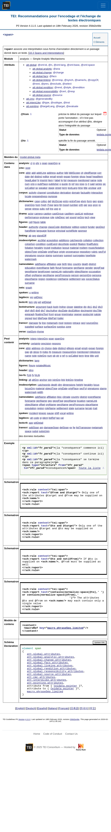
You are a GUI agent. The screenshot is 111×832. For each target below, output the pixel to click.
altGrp (35, 379)
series (98, 183)
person (75, 275)
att (31, 417)
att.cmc (30, 98)
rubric (94, 251)
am (41, 427)
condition (41, 244)
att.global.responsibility (45, 91)
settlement (75, 278)
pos (90, 204)
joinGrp (56, 379)
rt (88, 183)
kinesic (42, 413)
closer (69, 306)
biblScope (74, 172)
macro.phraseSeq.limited (65, 628)
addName (40, 264)
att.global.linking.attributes (50, 666)
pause (50, 413)
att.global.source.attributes (49, 674)
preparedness (39, 196)
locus (96, 384)
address (51, 172)
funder (91, 226)
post (27, 167)
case (37, 201)
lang (56, 204)
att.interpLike (33, 102)
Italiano (53, 708)
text (35, 318)
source (41, 255)
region (41, 278)
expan (67, 176)
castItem (69, 213)
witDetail (46, 302)
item (50, 180)
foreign (75, 176)
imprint (43, 180)
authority (33, 226)
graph (29, 287)
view (92, 217)
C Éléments (99, 42)
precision (46, 343)
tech (87, 217)
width (40, 392)
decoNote (63, 244)
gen (95, 201)
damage (33, 322)
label (57, 180)
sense (28, 208)
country (77, 264)
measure (72, 180)
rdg (35, 302)
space (28, 431)
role (52, 217)
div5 (32, 310)
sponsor (82, 230)
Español (41, 708)
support (68, 255)
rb (69, 183)
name (93, 180)
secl (83, 322)
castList (79, 213)
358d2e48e (74, 719)
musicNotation (96, 247)
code (36, 417)
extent (83, 226)
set (67, 217)
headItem (97, 176)
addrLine (41, 172)
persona (96, 275)
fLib (29, 375)
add (34, 172)
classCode (54, 226)
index (45, 351)
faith (52, 267)
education (30, 267)
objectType (31, 251)
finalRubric (92, 244)
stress (35, 208)
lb (50, 351)
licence (51, 230)
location (81, 400)
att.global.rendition (43, 87)
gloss (83, 176)
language (41, 230)
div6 (37, 310)
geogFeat (99, 267)
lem (31, 302)
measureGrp (69, 351)
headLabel (31, 180)
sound (73, 217)
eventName (42, 267)
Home (36, 733)
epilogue (88, 213)
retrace (76, 322)
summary (58, 255)
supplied (29, 326)
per (85, 204)
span (44, 163)
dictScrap (57, 201)
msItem (83, 247)
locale (28, 196)
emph (60, 176)
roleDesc (60, 217)
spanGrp (53, 163)
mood (66, 204)
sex (83, 278)
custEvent (51, 244)
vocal (63, 413)
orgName (37, 275)
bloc (70, 264)
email (53, 176)
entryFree (74, 201)
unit (99, 187)
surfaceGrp (50, 326)
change (43, 226)
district (92, 264)
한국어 (84, 708)
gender (89, 267)
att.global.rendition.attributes (51, 669)
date (27, 176)
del (32, 176)
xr (60, 208)
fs (33, 375)
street (58, 187)
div (84, 306)
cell (31, 222)
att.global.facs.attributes (47, 663)
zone (68, 326)
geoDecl (100, 226)
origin (62, 251)
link (63, 379)
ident (45, 417)
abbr (28, 172)
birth (64, 264)
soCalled (30, 187)
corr (99, 172)
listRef (52, 417)
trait (95, 408)
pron (95, 204)
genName (79, 267)
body (56, 306)
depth (54, 384)
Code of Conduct (52, 733)
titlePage (42, 318)
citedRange (90, 172)
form (89, 201)
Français (63, 708)
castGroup (58, 213)
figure (36, 222)
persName (48, 275)
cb (42, 348)
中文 (92, 708)
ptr (57, 355)
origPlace (53, 251)
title (85, 187)
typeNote (91, 255)
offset (28, 275)
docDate (63, 310)
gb (31, 351)
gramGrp (30, 204)
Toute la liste (90, 468)
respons (56, 343)
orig (32, 183)
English (20, 708)
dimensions (69, 384)
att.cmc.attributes (41, 677)
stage (51, 187)
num (27, 183)
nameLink (56, 271)
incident (33, 413)
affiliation (51, 264)
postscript (88, 314)
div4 (27, 310)
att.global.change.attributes (49, 660)
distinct (38, 176)
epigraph (30, 314)
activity (32, 192)
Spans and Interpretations (46, 52)
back (49, 306)
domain (76, 192)
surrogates (79, 255)
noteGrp (41, 355)
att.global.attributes (43, 654)
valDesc (38, 297)
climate (66, 396)
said (92, 183)
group (57, 314)
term (64, 187)
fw (40, 322)
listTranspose (83, 427)
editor (46, 176)
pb (54, 355)
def (49, 201)
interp (33, 338)
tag (58, 417)
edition (76, 226)
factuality (86, 192)
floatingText (41, 314)
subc (42, 208)
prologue (44, 217)
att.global (31, 64)
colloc (44, 201)
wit (39, 302)
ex (70, 427)
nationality (68, 271)
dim (60, 384)
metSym (31, 331)
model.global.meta (30, 157)
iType (50, 204)
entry (65, 201)
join (50, 379)
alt (30, 379)
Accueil (97, 37)
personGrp (85, 275)
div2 (95, 306)
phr (37, 163)
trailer (60, 318)
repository (85, 251)
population (30, 408)
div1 (89, 306)
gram (100, 201)
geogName (31, 271)
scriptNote (71, 230)
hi (38, 180)
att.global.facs (40, 76)
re (99, 204)
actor (31, 213)
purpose (52, 196)
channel (41, 192)
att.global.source (42, 95)
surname (30, 282)
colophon (30, 244)
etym (83, 201)
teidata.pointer (65, 686)
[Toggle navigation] (103, 5)
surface (39, 326)
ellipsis (70, 348)
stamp (48, 255)
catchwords (76, 240)
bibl (66, 172)
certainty (35, 343)
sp (36, 187)
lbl (60, 204)
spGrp (80, 217)
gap (27, 351)
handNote (30, 230)
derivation (65, 192)
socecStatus (93, 278)
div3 (100, 306)
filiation (82, 244)
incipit (47, 247)
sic (104, 183)
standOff (41, 235)
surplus (61, 326)
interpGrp (42, 338)
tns (51, 208)
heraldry (38, 247)
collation (87, 240)
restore (68, 322)
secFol (102, 251)
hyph (43, 204)
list (65, 180)
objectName (81, 271)
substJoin (44, 431)
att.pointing (32, 106)
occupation (95, 271)
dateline (78, 306)
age (59, 264)
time (80, 187)
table (43, 222)
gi (41, 417)
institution (56, 247)
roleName (62, 278)
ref (72, 183)
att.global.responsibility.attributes (55, 671)
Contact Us (71, 733)
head (89, 176)
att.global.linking (42, 79)
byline (62, 306)
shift (57, 413)
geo (50, 400)
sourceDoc (92, 322)
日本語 (74, 708)
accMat (42, 240)
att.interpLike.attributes (46, 680)
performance (32, 217)
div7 (43, 310)
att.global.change (42, 72)
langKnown (44, 271)
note (99, 180)
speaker (43, 187)
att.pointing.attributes (45, 683)
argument (41, 306)
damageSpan (51, 427)
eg (31, 297)
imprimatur (67, 314)
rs (86, 183)
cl (31, 163)
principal (60, 230)
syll (47, 208)
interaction (97, 192)
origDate (42, 251)
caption (47, 213)
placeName (31, 278)
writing (35, 292)
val (62, 417)
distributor (65, 226)
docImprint (86, 310)
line (44, 322)
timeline (78, 379)
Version (21, 719)
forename (67, 267)
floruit (58, 267)
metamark (52, 322)
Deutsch (30, 708)
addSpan (34, 427)
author (60, 172)
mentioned (83, 180)
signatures (30, 255)
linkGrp (70, 379)
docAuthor (51, 310)
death (85, 264)
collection (98, 240)
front (51, 314)
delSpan (64, 427)
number (73, 204)
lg (62, 180)
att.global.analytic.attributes (50, 657)
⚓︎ (31, 114)
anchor (43, 379)
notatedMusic (43, 365)
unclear (92, 187)
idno (31, 370)
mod (60, 322)
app (31, 422)
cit (82, 172)
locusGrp (30, 388)
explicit (73, 244)
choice (48, 348)
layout (65, 247)
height (79, 384)
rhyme (40, 331)
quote (65, 183)
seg (34, 235)
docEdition (74, 310)
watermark (31, 259)
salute (97, 314)
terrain (88, 408)
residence (51, 278)
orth (81, 204)
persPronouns (63, 275)
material (74, 247)
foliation (29, 247)
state (71, 408)
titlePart (52, 318)
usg (56, 208)
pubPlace (42, 183)
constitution (53, 192)
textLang (72, 187)
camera (38, 213)
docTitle (97, 310)
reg (77, 183)
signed (28, 318)
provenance (72, 251)
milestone (94, 351)
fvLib (37, 375)
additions (64, 240)
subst (35, 431)
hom (37, 204)
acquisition (52, 240)
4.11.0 (27, 719)
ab (30, 235)
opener (78, 314)
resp (81, 183)
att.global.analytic (42, 68)
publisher (54, 183)
